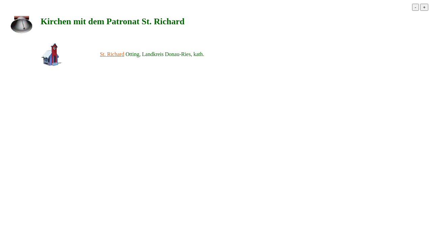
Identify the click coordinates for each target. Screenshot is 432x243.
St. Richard (112, 54)
